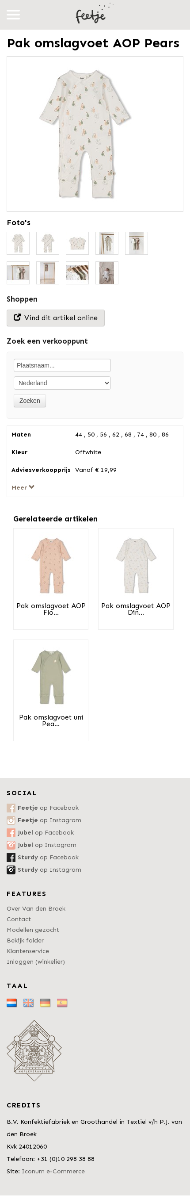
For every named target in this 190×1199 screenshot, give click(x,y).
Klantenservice (28, 951)
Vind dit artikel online (56, 318)
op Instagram (49, 820)
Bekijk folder (25, 940)
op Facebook (48, 808)
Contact (19, 919)
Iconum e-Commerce (53, 1171)
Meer (23, 487)
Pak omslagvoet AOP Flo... (51, 609)
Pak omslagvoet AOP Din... (136, 609)
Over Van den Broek (36, 908)
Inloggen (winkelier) (36, 961)
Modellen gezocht (33, 930)
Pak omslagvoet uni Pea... (51, 720)
